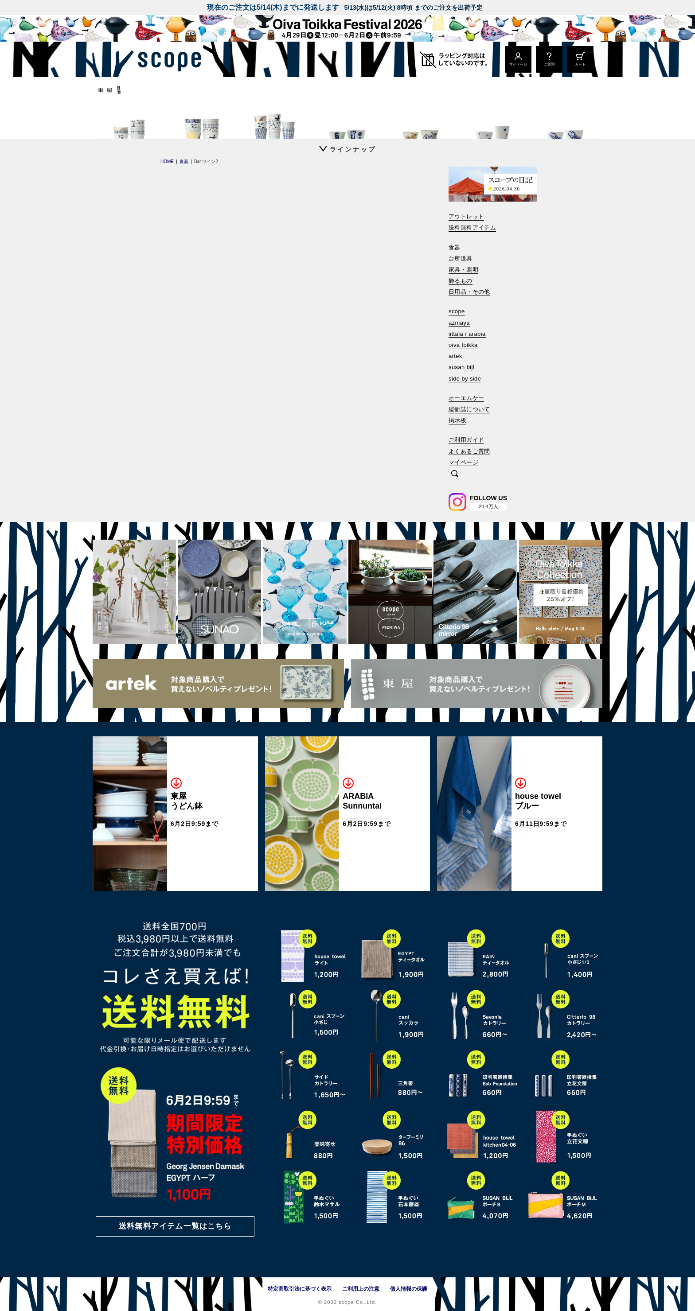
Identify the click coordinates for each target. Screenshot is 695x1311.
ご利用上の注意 (360, 1289)
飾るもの (460, 280)
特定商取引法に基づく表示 (300, 1289)
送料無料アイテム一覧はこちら (175, 1226)
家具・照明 (463, 269)
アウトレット (466, 216)
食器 (455, 247)
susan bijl (461, 367)
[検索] (455, 474)
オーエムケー (466, 398)
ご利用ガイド (466, 439)
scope (457, 311)
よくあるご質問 (469, 451)
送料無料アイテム (472, 227)
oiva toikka (463, 345)
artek (455, 356)
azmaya (459, 322)
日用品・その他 (469, 291)
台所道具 (460, 258)
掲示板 (457, 420)
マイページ (463, 462)
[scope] (167, 59)
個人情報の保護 (408, 1289)
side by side (465, 378)
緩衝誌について (469, 409)
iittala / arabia (467, 334)
